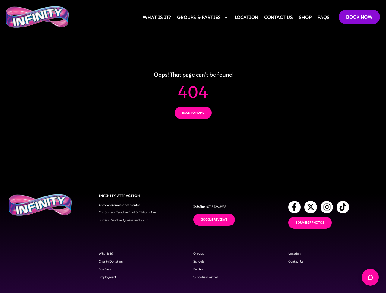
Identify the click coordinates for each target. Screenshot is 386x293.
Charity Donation (111, 265)
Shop (305, 17)
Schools (198, 265)
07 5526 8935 (216, 210)
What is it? (157, 17)
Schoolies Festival (205, 281)
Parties (198, 273)
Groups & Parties (203, 17)
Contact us (278, 17)
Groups (198, 257)
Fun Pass (105, 273)
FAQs (324, 17)
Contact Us (296, 265)
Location (246, 17)
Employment (107, 281)
